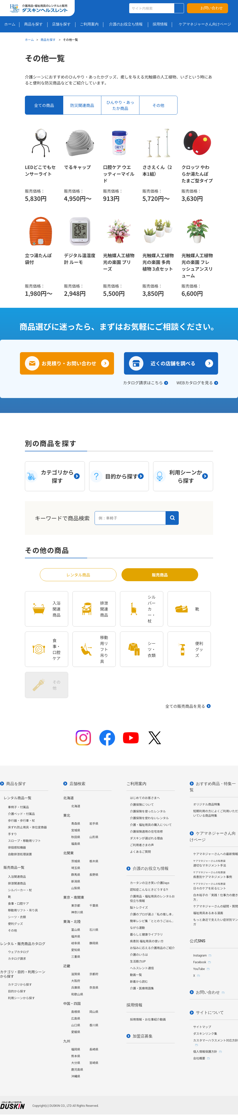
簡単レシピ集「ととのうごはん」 (152, 921)
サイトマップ (202, 1027)
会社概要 (199, 1058)
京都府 (93, 974)
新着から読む (139, 981)
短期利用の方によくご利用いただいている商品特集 (215, 813)
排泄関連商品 (17, 883)
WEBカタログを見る (195, 383)
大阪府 (75, 981)
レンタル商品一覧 (17, 798)
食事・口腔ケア (18, 903)
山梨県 (75, 888)
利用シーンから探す (21, 998)
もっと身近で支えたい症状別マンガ (215, 922)
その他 (12, 930)
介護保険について (142, 804)
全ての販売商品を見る (185, 706)
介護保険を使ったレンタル (148, 811)
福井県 (75, 936)
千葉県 (93, 905)
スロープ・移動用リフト (24, 841)
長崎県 (93, 1049)
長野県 (93, 875)
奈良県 (93, 987)
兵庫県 (75, 987)
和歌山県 (77, 994)
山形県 (93, 837)
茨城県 (75, 861)
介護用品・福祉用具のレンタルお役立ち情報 (152, 899)
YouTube (199, 969)
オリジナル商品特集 (206, 804)
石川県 (93, 930)
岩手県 (93, 823)
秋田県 (75, 837)
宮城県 (75, 830)
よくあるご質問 (140, 852)
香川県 (93, 1025)
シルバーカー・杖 (20, 890)
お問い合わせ (211, 8)
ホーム (29, 39)
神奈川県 (77, 912)
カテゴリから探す (20, 984)
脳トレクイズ (139, 907)
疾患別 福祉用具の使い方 (147, 941)
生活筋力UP (138, 961)
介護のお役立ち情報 (151, 868)
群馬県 (75, 875)
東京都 (75, 905)
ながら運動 (137, 928)
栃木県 (93, 861)
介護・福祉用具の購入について (151, 825)
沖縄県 (75, 1076)
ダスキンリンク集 (205, 1034)
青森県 (75, 823)
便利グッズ (15, 924)
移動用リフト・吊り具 (23, 910)
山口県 (75, 1025)
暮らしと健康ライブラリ (146, 934)
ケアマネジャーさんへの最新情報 (215, 854)
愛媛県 (75, 1032)
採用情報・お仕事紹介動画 (148, 1019)
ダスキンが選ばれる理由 (146, 838)
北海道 (75, 806)
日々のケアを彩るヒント (209, 886)
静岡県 (93, 943)
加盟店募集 (143, 1036)
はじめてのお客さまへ (145, 798)
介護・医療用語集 (142, 988)
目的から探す (17, 991)
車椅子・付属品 (18, 807)
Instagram (200, 955)
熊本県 (75, 1056)
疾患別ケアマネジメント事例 (212, 875)
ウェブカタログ (18, 952)
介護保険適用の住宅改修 (146, 831)
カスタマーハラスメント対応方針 (215, 1040)
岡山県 (93, 1012)
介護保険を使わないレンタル (149, 818)
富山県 (75, 930)
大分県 (75, 1063)
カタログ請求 (17, 958)
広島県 (75, 1018)
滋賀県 (75, 974)
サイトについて (210, 1012)
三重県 (75, 957)
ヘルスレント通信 (142, 968)
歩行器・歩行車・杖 (21, 820)
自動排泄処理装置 (20, 854)
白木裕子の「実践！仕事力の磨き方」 (215, 897)
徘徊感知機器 (17, 847)
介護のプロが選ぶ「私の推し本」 (152, 914)
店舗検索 (77, 783)
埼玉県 (75, 868)
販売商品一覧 (13, 868)
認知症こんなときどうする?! (149, 889)
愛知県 (75, 950)
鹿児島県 (77, 1069)
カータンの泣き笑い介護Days (149, 883)
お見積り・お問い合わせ (69, 363)
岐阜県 (75, 943)
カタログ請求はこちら (143, 383)
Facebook (199, 962)
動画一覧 (136, 975)
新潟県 (75, 881)
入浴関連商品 (17, 877)
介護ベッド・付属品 (21, 814)
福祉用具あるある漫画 (208, 913)
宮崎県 (93, 1063)
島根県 (75, 1012)
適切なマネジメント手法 (209, 863)
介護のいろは (139, 955)
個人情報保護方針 (205, 1051)
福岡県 (75, 1049)
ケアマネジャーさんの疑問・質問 (215, 906)
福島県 (75, 844)
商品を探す (48, 39)
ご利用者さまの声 (142, 845)
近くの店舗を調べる (173, 363)
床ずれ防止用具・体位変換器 (27, 827)
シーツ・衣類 (17, 917)
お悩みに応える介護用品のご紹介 (152, 948)
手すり (12, 834)
